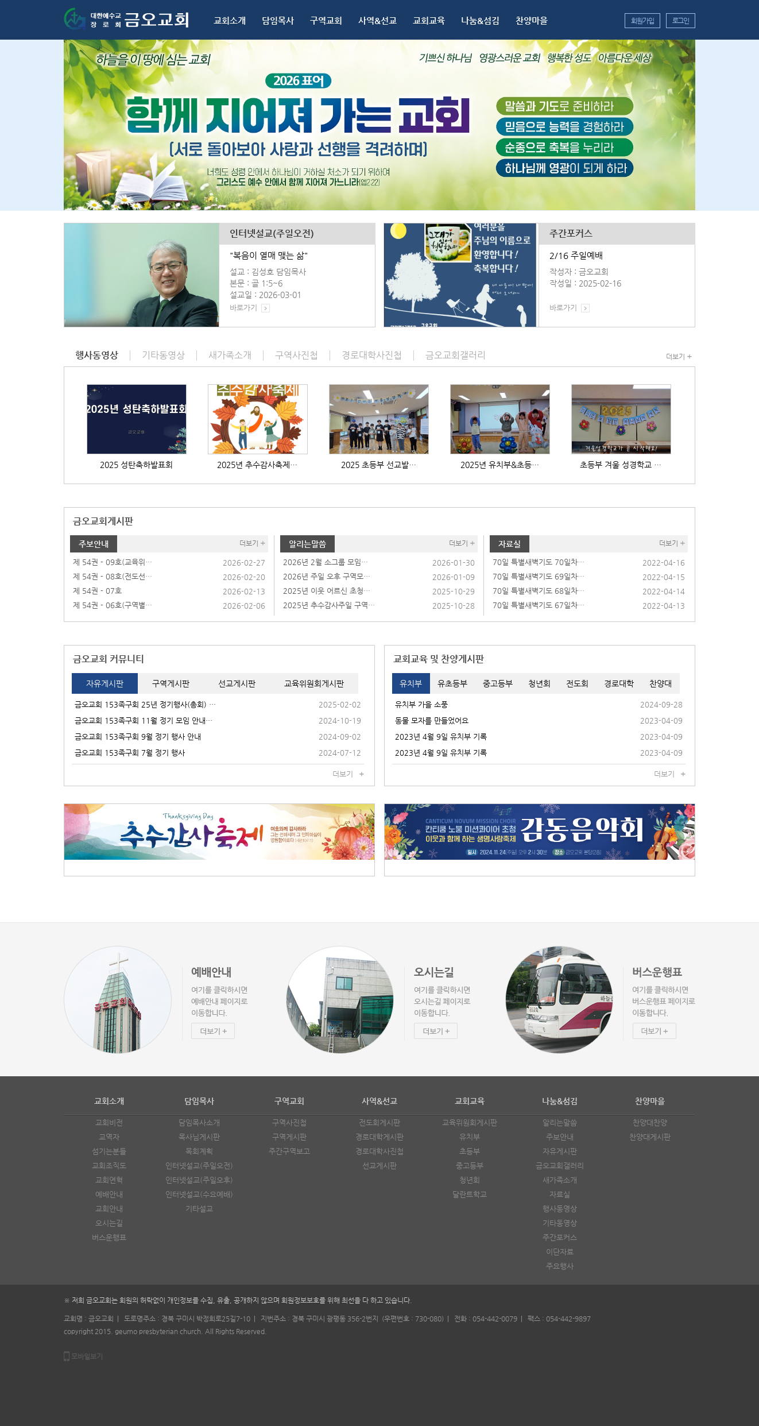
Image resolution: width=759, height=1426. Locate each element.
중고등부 (469, 1165)
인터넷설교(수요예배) (199, 1194)
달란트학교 (469, 1194)
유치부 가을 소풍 (421, 704)
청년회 (469, 1180)
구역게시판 (289, 1137)
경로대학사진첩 (379, 1151)
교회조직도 (109, 1165)
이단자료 (560, 1251)
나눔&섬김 (480, 20)
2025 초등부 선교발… (378, 464)
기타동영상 (560, 1223)
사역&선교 (377, 20)
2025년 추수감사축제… (257, 464)
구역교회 (326, 20)
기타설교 (199, 1208)
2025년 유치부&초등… (499, 464)
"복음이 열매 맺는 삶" (269, 255)
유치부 (469, 1137)
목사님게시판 (199, 1137)
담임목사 (278, 20)
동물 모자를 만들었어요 (431, 720)
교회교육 (429, 20)
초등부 (469, 1151)
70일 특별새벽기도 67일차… (538, 605)
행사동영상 (560, 1208)
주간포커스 (571, 234)
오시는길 (109, 1223)
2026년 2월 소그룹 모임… (325, 562)
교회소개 (230, 20)
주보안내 (94, 543)
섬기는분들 (109, 1151)
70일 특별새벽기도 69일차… (538, 576)
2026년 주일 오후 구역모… (326, 576)
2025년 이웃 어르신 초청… (326, 590)
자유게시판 (560, 1151)
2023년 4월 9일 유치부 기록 (441, 736)
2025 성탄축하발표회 (136, 464)
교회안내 (109, 1208)
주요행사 (560, 1266)
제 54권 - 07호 (97, 590)
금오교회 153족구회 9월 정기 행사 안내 (138, 736)
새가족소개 (560, 1180)
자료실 (509, 543)
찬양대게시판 (650, 1137)
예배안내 (109, 1194)
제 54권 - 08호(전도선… (112, 576)
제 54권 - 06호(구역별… (112, 605)
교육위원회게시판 (469, 1122)
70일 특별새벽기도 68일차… (538, 590)
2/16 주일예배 (576, 255)
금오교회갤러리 (560, 1165)
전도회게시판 (379, 1122)
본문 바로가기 (0, 0)
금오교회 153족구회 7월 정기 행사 (130, 752)
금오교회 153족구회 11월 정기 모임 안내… (143, 720)
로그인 (680, 21)
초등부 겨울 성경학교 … (620, 464)
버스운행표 (109, 1237)
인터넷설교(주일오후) (199, 1180)
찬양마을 (532, 20)
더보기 (675, 357)
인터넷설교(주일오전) (272, 234)
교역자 (109, 1137)
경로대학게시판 (379, 1137)
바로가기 (243, 307)
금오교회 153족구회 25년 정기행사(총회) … (145, 704)
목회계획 (199, 1151)
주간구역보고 (289, 1151)
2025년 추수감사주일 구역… (329, 605)
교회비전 (109, 1122)
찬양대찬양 (650, 1122)
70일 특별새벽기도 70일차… (538, 562)
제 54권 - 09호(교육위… (112, 562)
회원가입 (642, 21)
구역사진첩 (289, 1122)
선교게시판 (379, 1165)
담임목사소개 (199, 1122)
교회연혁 (109, 1180)
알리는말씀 (307, 543)
